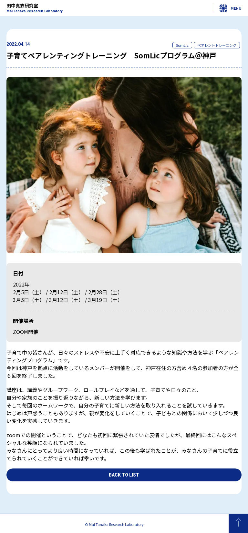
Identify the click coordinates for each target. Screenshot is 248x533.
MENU (230, 8)
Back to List (124, 475)
